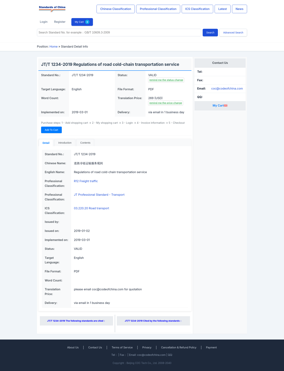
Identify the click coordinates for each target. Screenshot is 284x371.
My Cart (82, 22)
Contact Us (95, 347)
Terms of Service (122, 347)
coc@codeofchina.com (227, 88)
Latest (222, 9)
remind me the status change (166, 80)
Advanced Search (233, 32)
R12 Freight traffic (86, 181)
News (239, 9)
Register (60, 22)
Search (210, 32)
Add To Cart (51, 129)
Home (53, 46)
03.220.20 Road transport (91, 208)
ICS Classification (197, 9)
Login (43, 22)
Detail (46, 142)
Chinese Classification (115, 9)
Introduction (65, 142)
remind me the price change (165, 102)
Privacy (146, 347)
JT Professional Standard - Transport (99, 194)
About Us (73, 347)
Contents (85, 142)
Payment (211, 347)
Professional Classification (158, 9)
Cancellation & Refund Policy (178, 347)
